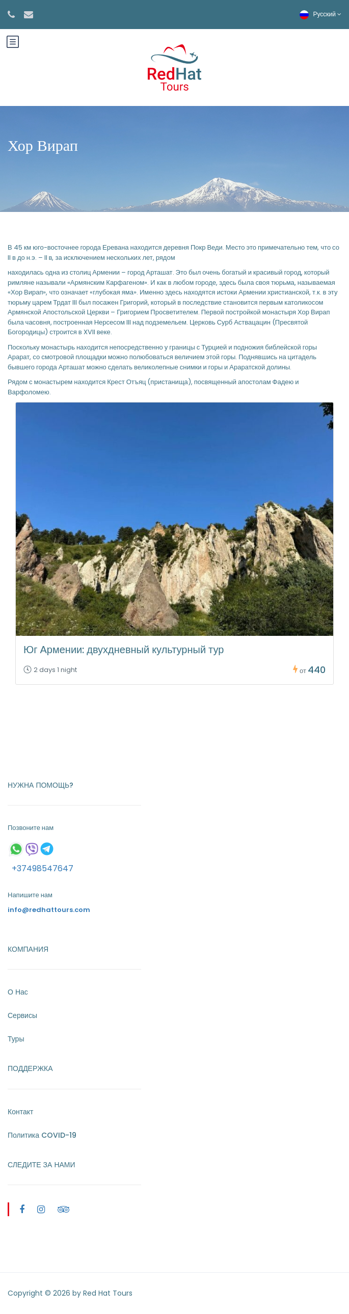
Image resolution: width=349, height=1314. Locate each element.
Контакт (20, 1112)
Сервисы (22, 1015)
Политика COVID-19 (42, 1135)
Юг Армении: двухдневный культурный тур (123, 649)
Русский (320, 14)
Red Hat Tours (107, 1293)
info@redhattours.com (49, 910)
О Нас (18, 992)
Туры (16, 1039)
